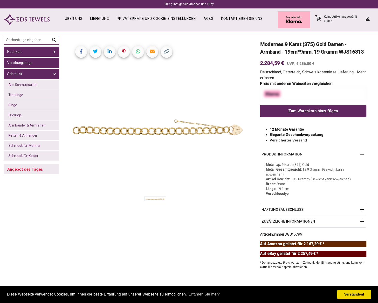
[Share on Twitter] (95, 52)
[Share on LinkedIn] (110, 52)
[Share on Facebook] (81, 52)
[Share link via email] (152, 52)
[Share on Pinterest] (124, 52)
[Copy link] (166, 52)
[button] (313, 154)
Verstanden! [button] (354, 294)
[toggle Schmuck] (54, 74)
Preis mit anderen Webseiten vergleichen (296, 83)
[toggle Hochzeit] (54, 51)
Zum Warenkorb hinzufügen (313, 111)
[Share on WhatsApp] (138, 52)
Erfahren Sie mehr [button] (204, 294)
